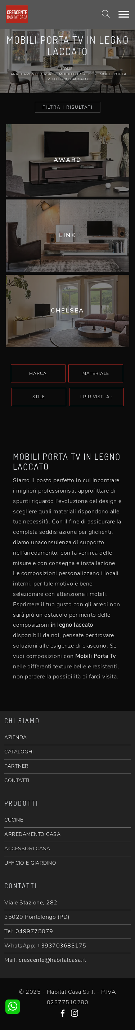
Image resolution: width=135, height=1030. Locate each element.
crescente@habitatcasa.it (52, 960)
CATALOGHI (19, 751)
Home (66, 68)
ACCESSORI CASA (27, 848)
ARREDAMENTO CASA (32, 834)
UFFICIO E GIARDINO (30, 863)
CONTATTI (16, 780)
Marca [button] (38, 373)
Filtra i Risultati (67, 107)
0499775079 (34, 931)
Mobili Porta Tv (75, 74)
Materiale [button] (95, 373)
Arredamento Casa (30, 74)
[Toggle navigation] (123, 14)
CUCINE (13, 820)
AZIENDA (15, 737)
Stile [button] (38, 397)
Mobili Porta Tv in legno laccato (85, 77)
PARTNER (16, 766)
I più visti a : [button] (96, 397)
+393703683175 (61, 946)
